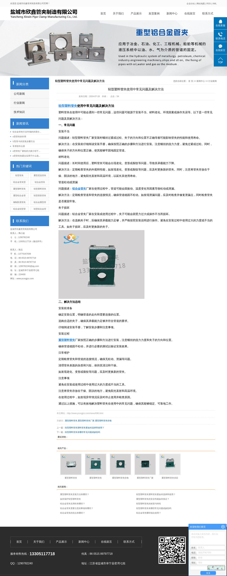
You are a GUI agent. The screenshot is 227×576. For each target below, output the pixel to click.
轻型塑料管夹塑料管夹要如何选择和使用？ (84, 428)
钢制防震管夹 (19, 202)
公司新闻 (19, 93)
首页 (103, 13)
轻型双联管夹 (40, 195)
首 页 (190, 81)
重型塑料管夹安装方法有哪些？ (74, 494)
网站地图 (201, 3)
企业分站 (191, 3)
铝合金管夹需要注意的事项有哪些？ (76, 508)
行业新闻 (19, 102)
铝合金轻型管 (19, 209)
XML (214, 3)
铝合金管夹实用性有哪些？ (72, 503)
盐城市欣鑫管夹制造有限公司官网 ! (33, 3)
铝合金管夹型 (19, 182)
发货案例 (154, 13)
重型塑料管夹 (19, 189)
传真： (85, 553)
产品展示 (136, 13)
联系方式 (207, 13)
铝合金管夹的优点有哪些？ (72, 513)
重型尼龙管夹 (40, 175)
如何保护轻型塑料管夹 (70, 499)
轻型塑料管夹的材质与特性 (148, 503)
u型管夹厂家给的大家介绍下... (26, 151)
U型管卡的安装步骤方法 (24, 141)
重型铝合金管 (19, 195)
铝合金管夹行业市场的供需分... (27, 132)
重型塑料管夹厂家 (86, 420)
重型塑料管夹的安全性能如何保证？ (152, 499)
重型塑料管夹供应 (170, 478)
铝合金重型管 (40, 202)
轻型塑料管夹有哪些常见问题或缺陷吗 (82, 432)
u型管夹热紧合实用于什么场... (26, 156)
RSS (209, 3)
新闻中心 (171, 13)
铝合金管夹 (40, 182)
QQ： (13, 563)
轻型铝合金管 (40, 209)
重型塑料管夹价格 (103, 420)
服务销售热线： (20, 553)
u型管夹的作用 (19, 136)
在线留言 (189, 13)
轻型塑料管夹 (40, 189)
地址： (85, 563)
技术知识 (19, 111)
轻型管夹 (19, 175)
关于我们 (118, 13)
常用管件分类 (19, 146)
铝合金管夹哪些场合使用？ (148, 513)
